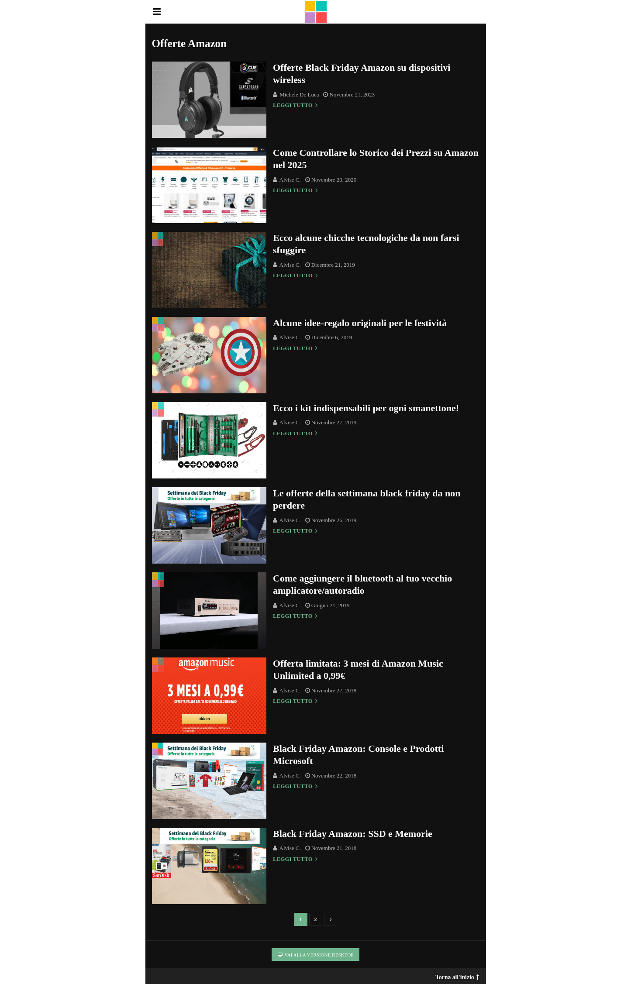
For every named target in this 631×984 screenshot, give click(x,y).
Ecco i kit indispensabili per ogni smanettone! (366, 408)
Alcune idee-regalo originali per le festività (360, 322)
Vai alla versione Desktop (316, 954)
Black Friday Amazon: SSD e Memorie (352, 833)
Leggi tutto (295, 105)
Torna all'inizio (457, 975)
